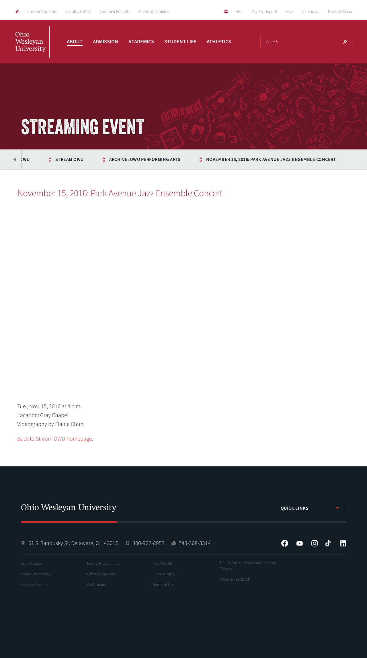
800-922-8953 (148, 543)
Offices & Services (101, 574)
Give (290, 12)
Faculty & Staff (78, 12)
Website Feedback (235, 579)
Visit (239, 12)
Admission (105, 41)
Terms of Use (163, 585)
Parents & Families (153, 12)
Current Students (42, 12)
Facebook (284, 543)
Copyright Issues (34, 585)
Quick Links (295, 508)
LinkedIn (342, 543)
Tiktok (328, 543)
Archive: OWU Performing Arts (145, 159)
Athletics (219, 41)
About (75, 41)
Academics (141, 41)
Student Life (180, 41)
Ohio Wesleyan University (32, 48)
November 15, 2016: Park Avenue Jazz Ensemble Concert (271, 159)
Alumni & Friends (114, 12)
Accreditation (31, 563)
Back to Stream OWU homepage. (55, 439)
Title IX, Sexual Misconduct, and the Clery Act (248, 566)
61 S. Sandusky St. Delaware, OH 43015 (73, 543)
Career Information (36, 574)
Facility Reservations (103, 563)
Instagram (314, 543)
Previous (15, 159)
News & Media (340, 12)
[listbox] (310, 508)
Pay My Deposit (264, 12)
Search (345, 42)
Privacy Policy (164, 574)
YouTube (299, 543)
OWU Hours (96, 585)
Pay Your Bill (163, 563)
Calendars (310, 12)
